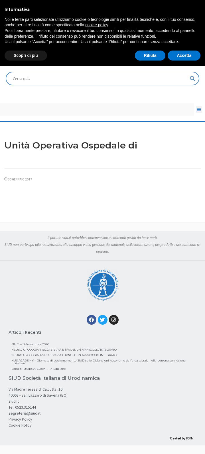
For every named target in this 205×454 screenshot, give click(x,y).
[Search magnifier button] (192, 79)
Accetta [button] (184, 55)
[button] (199, 109)
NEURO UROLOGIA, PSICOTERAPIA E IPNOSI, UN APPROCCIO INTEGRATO (64, 349)
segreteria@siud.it (24, 413)
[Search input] (100, 79)
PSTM (190, 438)
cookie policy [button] (96, 25)
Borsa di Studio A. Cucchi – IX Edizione (38, 369)
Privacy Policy (20, 419)
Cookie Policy (20, 425)
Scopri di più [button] (26, 55)
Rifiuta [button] (150, 55)
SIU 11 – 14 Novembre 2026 (30, 344)
